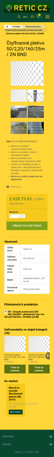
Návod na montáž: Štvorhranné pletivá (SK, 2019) (15, 393)
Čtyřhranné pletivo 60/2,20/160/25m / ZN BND (39, 357)
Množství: (14, 212)
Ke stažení (15, 412)
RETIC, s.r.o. (20, 452)
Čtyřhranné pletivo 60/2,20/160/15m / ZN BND (14, 357)
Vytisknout (15, 186)
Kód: (8, 141)
